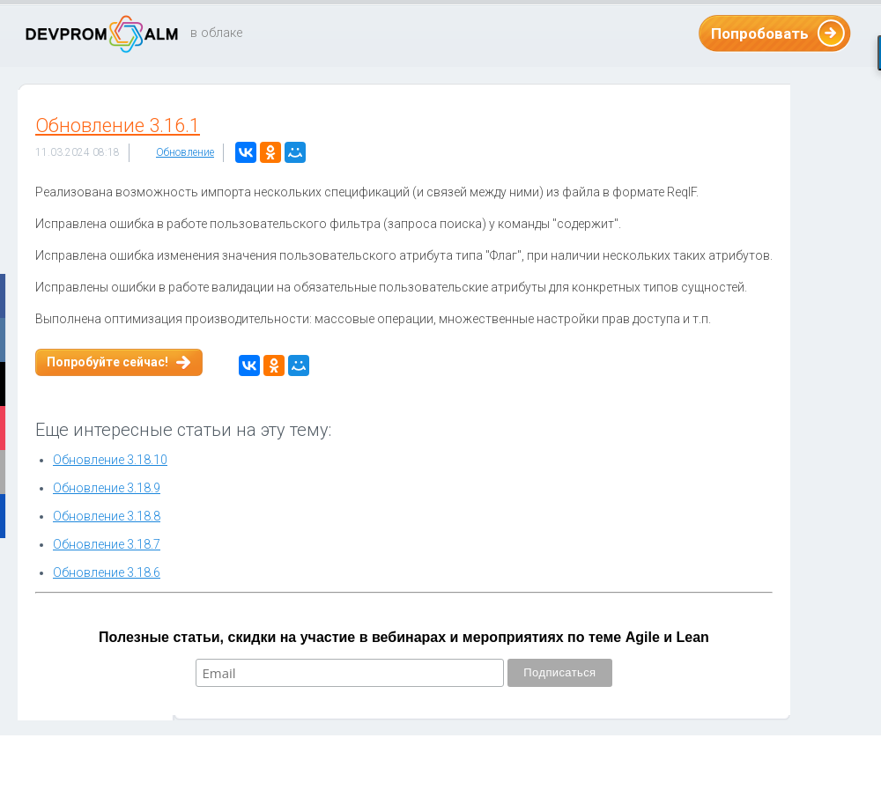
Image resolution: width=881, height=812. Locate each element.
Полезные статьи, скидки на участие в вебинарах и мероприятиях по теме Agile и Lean (404, 637)
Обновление (185, 152)
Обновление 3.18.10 (110, 460)
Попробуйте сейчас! (107, 362)
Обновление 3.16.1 (117, 125)
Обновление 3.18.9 (106, 488)
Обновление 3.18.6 (106, 572)
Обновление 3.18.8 (106, 516)
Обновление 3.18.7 (106, 544)
